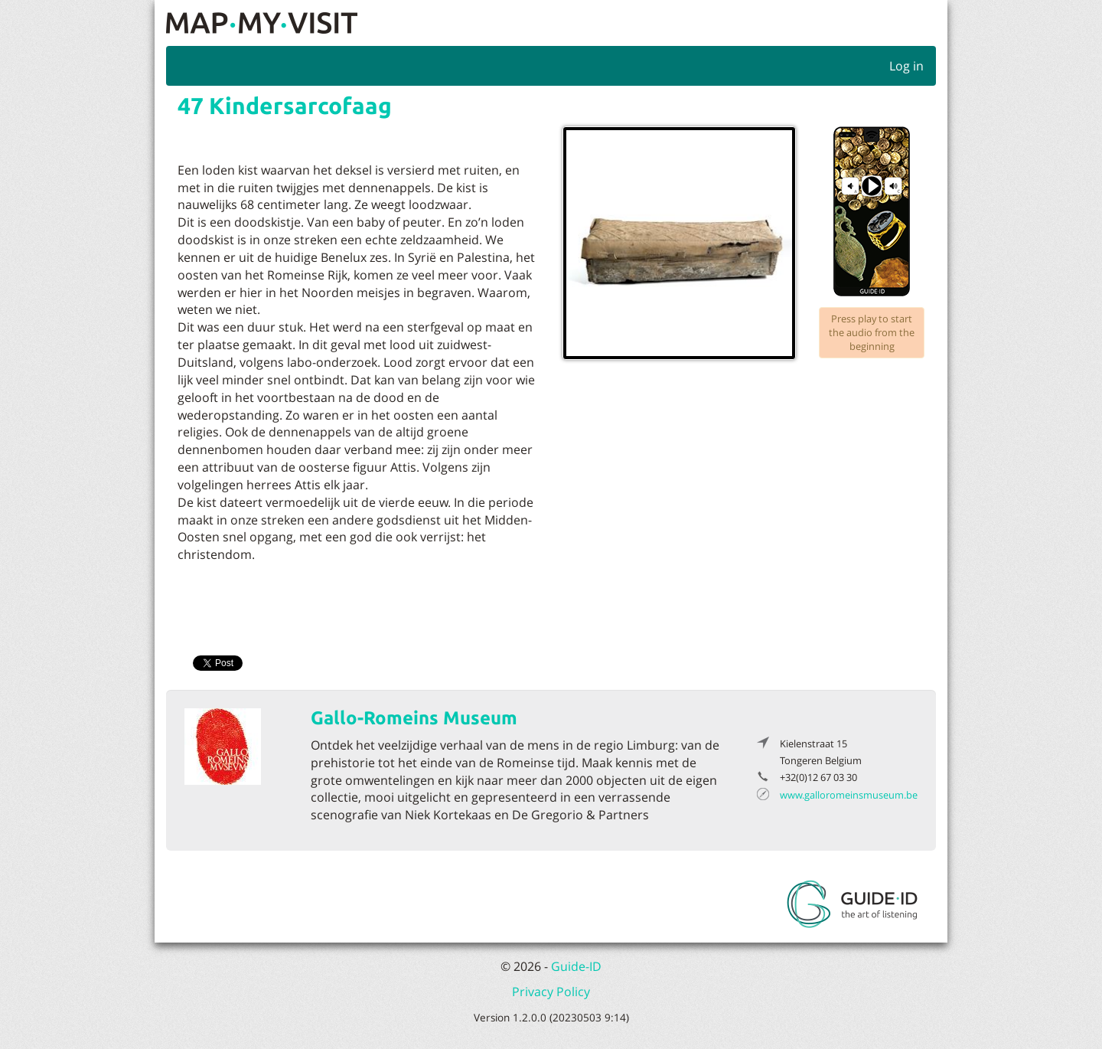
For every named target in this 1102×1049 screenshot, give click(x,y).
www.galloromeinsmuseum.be (849, 795)
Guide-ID (576, 966)
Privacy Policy (551, 991)
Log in (906, 65)
